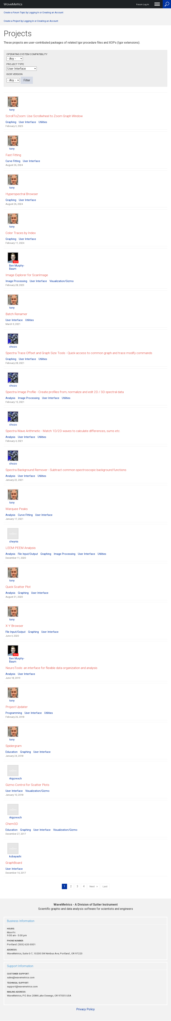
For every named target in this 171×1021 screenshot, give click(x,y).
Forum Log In (142, 4)
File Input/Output (28, 554)
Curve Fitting (13, 161)
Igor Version (14, 74)
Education (12, 752)
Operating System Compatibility (26, 54)
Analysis (10, 398)
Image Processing (16, 281)
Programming (14, 713)
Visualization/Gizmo (61, 281)
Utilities (43, 122)
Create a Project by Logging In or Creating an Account (31, 21)
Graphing (11, 122)
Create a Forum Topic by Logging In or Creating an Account (33, 12)
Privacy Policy (85, 1009)
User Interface (27, 122)
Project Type (15, 64)
